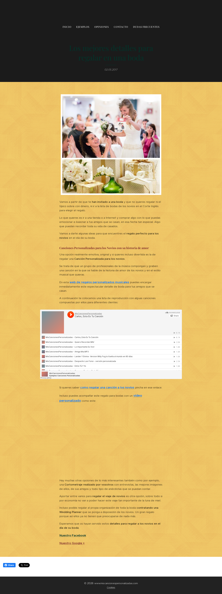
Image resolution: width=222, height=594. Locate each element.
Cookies (111, 587)
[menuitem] (68, 27)
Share (9, 565)
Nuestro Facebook (72, 535)
